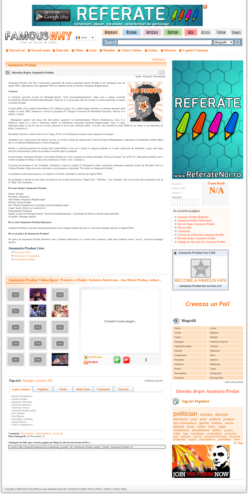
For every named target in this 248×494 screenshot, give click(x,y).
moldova (216, 423)
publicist (214, 419)
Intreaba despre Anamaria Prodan (196, 238)
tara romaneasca (185, 423)
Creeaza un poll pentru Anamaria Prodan (200, 234)
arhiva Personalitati (234, 382)
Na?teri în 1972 (22, 252)
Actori (213, 328)
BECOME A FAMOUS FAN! (201, 280)
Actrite (178, 332)
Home (138, 76)
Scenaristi (179, 377)
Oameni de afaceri (219, 341)
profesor (229, 419)
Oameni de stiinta (183, 346)
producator (179, 439)
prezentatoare (201, 430)
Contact (116, 489)
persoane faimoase (216, 436)
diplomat (178, 426)
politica (216, 430)
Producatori (215, 373)
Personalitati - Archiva (49, 433)
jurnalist (228, 430)
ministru (206, 414)
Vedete (178, 337)
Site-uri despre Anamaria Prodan (196, 224)
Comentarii (183, 231)
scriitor (201, 426)
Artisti (178, 328)
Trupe (213, 368)
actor (203, 419)
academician (181, 430)
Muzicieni (215, 350)
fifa (49, 380)
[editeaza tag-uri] (154, 380)
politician (185, 413)
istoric (212, 426)
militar (176, 433)
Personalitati (180, 373)
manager (28, 380)
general (204, 423)
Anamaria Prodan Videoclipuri (194, 220)
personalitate (214, 433)
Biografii (147, 76)
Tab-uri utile (184, 227)
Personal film (216, 377)
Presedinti (179, 359)
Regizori (214, 332)
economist (230, 433)
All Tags (238, 443)
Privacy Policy (95, 489)
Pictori (178, 368)
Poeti (212, 355)
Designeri (179, 341)
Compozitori (181, 355)
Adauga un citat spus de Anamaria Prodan (201, 241)
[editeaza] (158, 59)
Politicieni (215, 364)
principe (185, 436)
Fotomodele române (24, 259)
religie (222, 426)
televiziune (180, 419)
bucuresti (235, 436)
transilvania (197, 433)
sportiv (41, 380)
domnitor (221, 414)
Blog (124, 489)
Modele (214, 337)
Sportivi (214, 359)
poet (175, 436)
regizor (192, 439)
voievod (197, 436)
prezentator (224, 439)
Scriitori (214, 346)
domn (237, 439)
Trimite (107, 489)
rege (185, 433)
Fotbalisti (179, 364)
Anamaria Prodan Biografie (193, 217)
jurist (194, 419)
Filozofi (178, 350)
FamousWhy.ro (35, 489)
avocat (229, 423)
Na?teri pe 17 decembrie (27, 255)
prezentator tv (207, 439)
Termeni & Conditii (77, 489)
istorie (190, 426)
